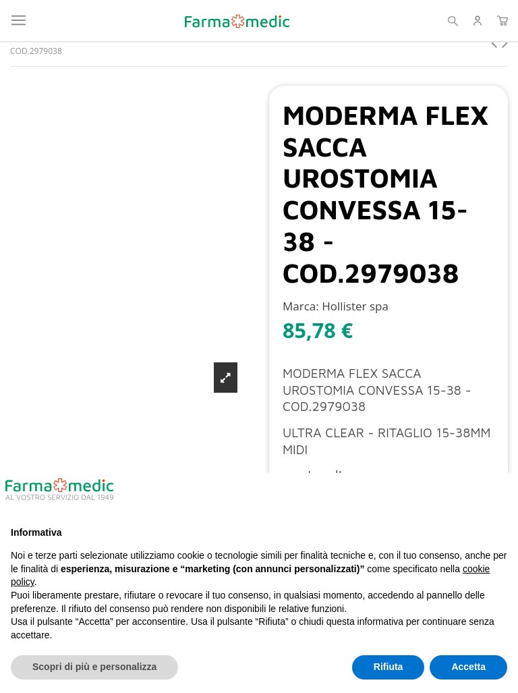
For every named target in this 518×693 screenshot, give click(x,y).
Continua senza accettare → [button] (440, 494)
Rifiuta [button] (388, 666)
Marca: (301, 306)
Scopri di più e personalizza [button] (94, 666)
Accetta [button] (468, 666)
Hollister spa (355, 306)
